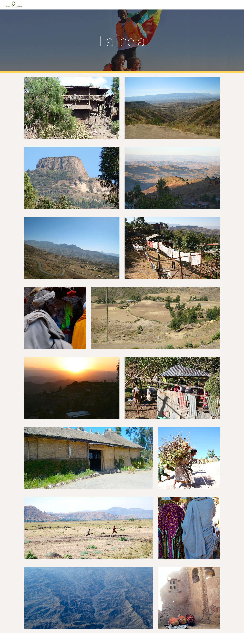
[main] (122, 41)
